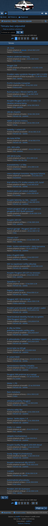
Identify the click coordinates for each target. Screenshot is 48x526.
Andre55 (24, 132)
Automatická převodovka (18, 480)
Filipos (23, 222)
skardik (23, 456)
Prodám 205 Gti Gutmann (18, 488)
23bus (23, 184)
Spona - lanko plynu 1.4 (17, 418)
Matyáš (23, 167)
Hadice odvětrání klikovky (18, 56)
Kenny (23, 239)
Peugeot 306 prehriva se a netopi (21, 374)
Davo (23, 403)
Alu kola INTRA (13, 138)
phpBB (17, 516)
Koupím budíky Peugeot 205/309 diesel (24, 444)
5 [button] (27, 38)
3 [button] (22, 38)
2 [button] (19, 38)
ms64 (23, 464)
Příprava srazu (17, 52)
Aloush (23, 420)
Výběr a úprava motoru (17, 120)
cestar (23, 59)
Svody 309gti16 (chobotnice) (19, 453)
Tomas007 (24, 213)
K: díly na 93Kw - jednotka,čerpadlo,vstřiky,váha (20, 329)
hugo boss (25, 359)
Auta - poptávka (18, 107)
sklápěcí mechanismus (17, 436)
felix (22, 283)
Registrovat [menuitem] (46, 13)
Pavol (23, 158)
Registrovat (24, 17)
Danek (23, 275)
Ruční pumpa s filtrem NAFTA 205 (22, 92)
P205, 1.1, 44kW (14, 427)
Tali (22, 350)
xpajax (23, 123)
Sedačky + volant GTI (16, 129)
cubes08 (24, 140)
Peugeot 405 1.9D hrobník (18, 299)
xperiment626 (25, 175)
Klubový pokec (17, 87)
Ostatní (15, 396)
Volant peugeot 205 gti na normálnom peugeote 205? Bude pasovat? (24, 209)
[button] (12, 38)
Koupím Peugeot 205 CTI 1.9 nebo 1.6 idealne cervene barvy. (23, 101)
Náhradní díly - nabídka (20, 133)
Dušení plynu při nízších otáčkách (22, 191)
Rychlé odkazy (2, 13)
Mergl (23, 491)
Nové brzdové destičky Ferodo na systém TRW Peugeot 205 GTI (25, 317)
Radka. (23, 376)
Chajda (23, 447)
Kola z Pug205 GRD (15, 255)
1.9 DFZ (10, 471)
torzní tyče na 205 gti (16, 348)
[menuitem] (46, 21)
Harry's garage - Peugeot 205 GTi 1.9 (23, 228)
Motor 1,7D (12, 383)
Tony (23, 368)
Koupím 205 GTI (14, 220)
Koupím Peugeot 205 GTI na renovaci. (23, 272)
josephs (24, 310)
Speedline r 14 (13, 281)
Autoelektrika (17, 169)
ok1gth (23, 105)
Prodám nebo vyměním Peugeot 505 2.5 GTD (27, 74)
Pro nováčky (17, 195)
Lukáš (23, 429)
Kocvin (23, 301)
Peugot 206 (12, 65)
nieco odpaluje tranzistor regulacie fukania (26, 173)
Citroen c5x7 (12, 237)
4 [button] (24, 38)
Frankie (23, 114)
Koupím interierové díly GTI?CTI (21, 462)
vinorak (23, 50)
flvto (22, 85)
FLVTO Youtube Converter (18, 83)
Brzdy (15, 69)
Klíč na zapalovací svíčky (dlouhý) (21, 264)
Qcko (23, 248)
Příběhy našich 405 (19, 303)
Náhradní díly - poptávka (20, 96)
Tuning (15, 125)
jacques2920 (25, 266)
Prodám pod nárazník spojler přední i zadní (26, 308)
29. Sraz (10, 48)
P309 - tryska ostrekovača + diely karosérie (26, 246)
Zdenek (23, 412)
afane (23, 94)
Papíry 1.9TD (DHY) (15, 290)
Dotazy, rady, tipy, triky (20, 160)
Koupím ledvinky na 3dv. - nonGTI (22, 200)
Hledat (4, 17)
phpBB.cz (28, 521)
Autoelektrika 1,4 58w (16, 164)
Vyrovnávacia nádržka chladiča (20, 365)
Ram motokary (13, 392)
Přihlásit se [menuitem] (42, 13)
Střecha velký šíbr (15, 409)
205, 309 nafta (13, 147)
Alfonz (23, 257)
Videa (15, 233)
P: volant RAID (13, 357)
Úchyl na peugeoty (27, 76)
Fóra (6, 13)
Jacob (23, 292)
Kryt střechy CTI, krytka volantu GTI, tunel (25, 182)
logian (23, 193)
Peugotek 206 (25, 67)
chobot (23, 202)
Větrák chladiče (14, 112)
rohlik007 (24, 149)
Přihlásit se (13, 17)
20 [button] (33, 38)
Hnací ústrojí (17, 61)
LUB (22, 473)
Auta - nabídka (17, 78)
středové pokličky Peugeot (18, 401)
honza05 (24, 385)
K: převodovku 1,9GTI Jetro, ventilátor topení (27, 339)
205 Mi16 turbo (14, 156)
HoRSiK (24, 332)
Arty (19, 519)
